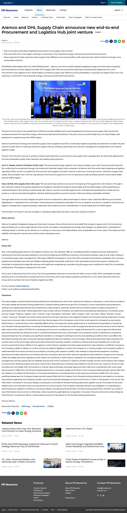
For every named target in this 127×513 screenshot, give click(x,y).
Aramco (5, 240)
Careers (68, 493)
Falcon (36, 498)
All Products (38, 500)
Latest (16, 17)
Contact (63, 10)
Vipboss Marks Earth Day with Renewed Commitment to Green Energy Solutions (21, 430)
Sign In (103, 3)
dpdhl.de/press (22, 286)
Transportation (38, 406)
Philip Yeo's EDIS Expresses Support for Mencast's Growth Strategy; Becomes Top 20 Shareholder (30, 445)
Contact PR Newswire (108, 483)
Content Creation (40, 488)
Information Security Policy (30, 510)
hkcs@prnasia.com (104, 488)
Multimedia (60, 17)
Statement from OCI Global (79, 429)
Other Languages (75, 17)
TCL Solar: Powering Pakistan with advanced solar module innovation (19, 460)
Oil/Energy (25, 406)
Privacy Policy (13, 510)
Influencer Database (41, 495)
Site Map (45, 510)
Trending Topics (47, 17)
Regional (25, 17)
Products (29, 10)
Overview (6, 17)
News (39, 10)
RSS (52, 510)
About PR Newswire (76, 483)
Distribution (38, 490)
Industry (35, 17)
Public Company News (93, 17)
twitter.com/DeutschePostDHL (26, 289)
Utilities (50, 406)
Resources (50, 10)
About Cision (70, 490)
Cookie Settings (62, 510)
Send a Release (116, 3)
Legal (3, 510)
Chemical (15, 406)
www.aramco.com (52, 233)
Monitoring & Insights (41, 493)
